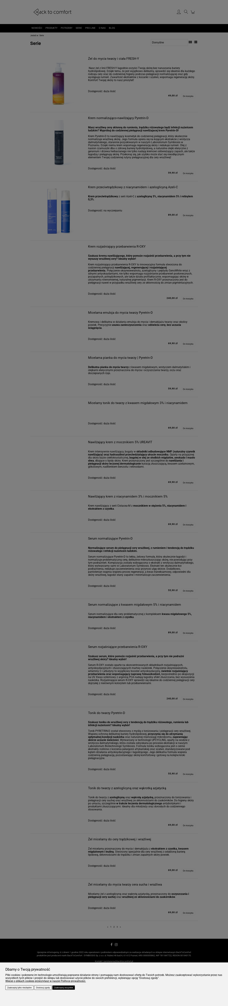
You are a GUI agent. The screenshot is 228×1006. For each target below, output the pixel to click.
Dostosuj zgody (43, 987)
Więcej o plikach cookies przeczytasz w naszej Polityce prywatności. (45, 981)
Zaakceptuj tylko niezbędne (19, 987)
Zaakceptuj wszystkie (63, 987)
